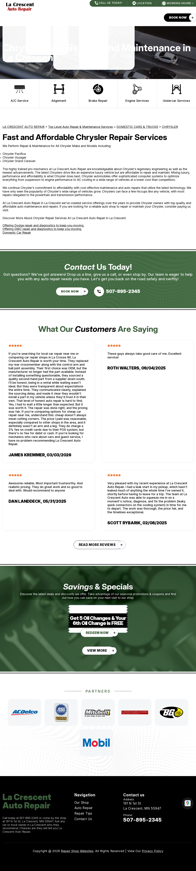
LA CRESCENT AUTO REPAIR (23, 127)
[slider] (15, 345)
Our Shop (10, 17)
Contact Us (89, 17)
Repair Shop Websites (77, 851)
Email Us (130, 828)
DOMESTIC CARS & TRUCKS (137, 127)
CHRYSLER (170, 127)
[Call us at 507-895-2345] (117, 291)
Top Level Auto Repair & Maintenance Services (80, 127)
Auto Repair (36, 17)
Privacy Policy (152, 851)
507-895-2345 (28, 818)
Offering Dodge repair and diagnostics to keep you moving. (43, 225)
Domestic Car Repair (17, 232)
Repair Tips (62, 17)
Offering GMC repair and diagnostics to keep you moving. (42, 229)
